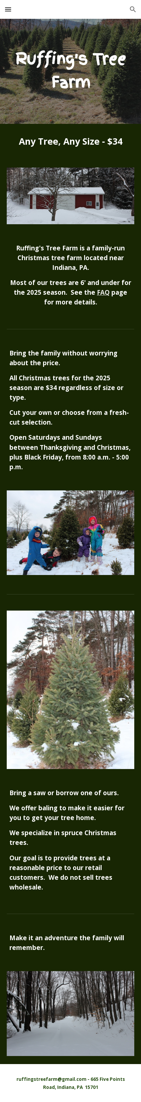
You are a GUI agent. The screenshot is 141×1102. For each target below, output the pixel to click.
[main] (70, 71)
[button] (8, 9)
